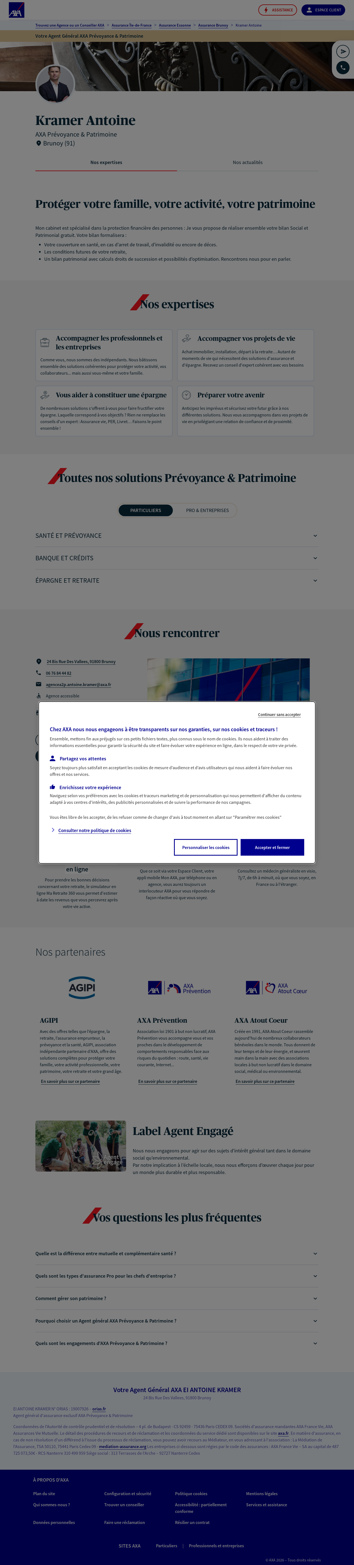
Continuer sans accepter (279, 714)
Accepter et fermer (272, 847)
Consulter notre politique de (94, 830)
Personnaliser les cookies (206, 847)
